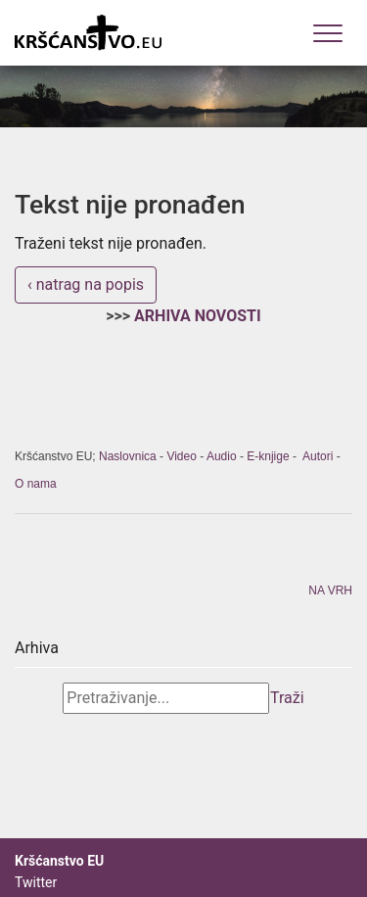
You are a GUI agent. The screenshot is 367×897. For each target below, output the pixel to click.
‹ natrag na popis (85, 284)
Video (181, 456)
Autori (317, 456)
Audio (221, 456)
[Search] (166, 698)
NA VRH (330, 590)
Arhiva (37, 647)
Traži (287, 697)
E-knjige (268, 456)
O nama (36, 484)
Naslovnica (128, 456)
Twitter (36, 882)
